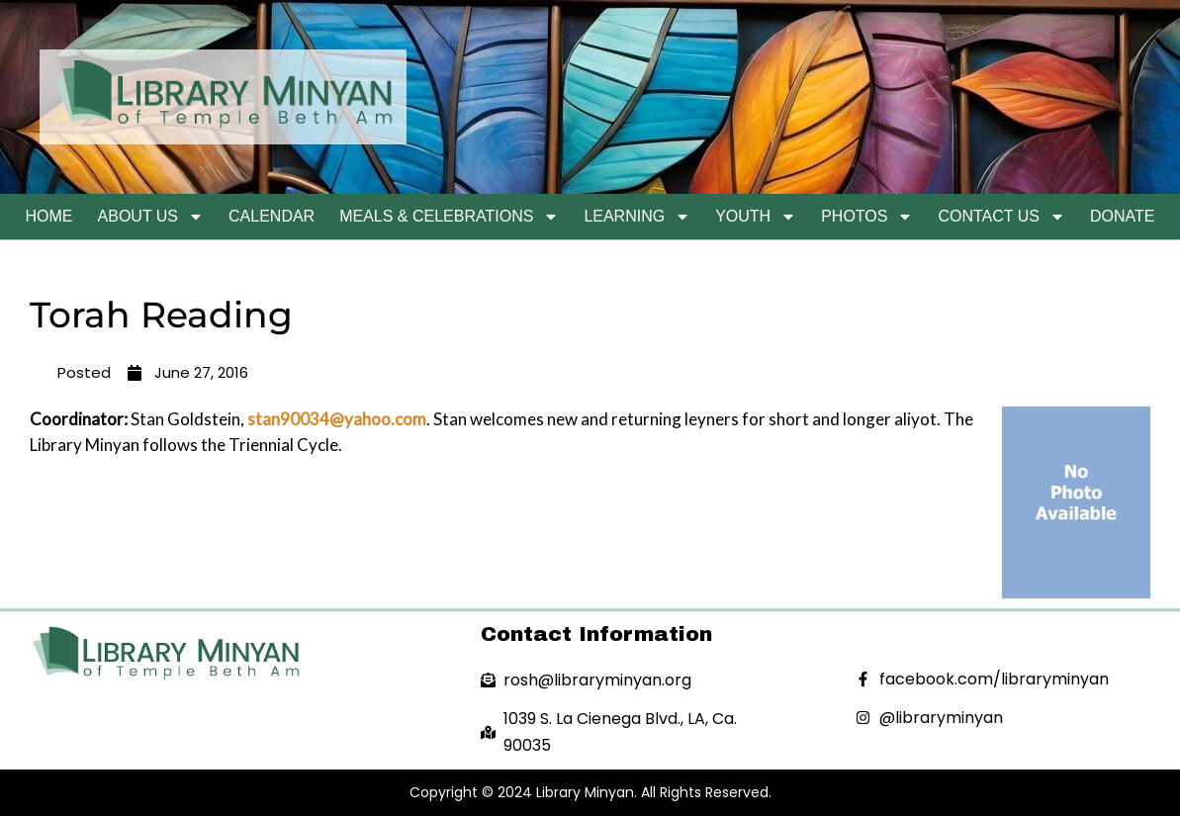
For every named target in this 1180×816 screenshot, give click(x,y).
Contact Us (1001, 216)
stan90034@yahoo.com (336, 418)
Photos (867, 216)
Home (49, 216)
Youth (755, 216)
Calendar (271, 216)
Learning (637, 216)
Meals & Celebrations (449, 216)
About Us (151, 216)
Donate (1122, 216)
